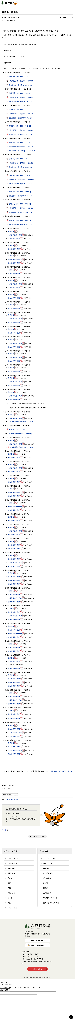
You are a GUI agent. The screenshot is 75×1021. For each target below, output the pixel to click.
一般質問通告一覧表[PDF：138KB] (21, 81)
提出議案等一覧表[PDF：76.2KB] (20, 101)
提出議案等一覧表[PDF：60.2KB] (20, 212)
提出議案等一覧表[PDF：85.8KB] (20, 134)
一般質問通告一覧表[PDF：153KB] (21, 208)
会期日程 (11, 231)
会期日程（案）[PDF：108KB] (19, 93)
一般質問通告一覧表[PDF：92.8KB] (21, 179)
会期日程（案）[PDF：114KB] (19, 175)
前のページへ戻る (38, 836)
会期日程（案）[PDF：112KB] (19, 142)
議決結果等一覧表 (14, 457)
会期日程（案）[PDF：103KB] (19, 159)
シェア (5, 830)
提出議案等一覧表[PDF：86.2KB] (20, 167)
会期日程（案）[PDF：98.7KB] (20, 204)
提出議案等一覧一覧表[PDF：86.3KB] (22, 150)
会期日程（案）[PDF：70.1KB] (20, 191)
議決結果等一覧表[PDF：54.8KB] (20, 433)
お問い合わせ (37, 969)
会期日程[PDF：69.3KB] (17, 429)
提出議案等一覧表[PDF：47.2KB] (20, 196)
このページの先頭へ (10, 799)
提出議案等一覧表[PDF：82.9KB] (20, 183)
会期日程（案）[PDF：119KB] (19, 76)
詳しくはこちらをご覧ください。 (62, 771)
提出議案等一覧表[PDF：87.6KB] (20, 85)
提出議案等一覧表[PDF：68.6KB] (20, 224)
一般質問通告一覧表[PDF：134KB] (21, 130)
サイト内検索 (62, 3)
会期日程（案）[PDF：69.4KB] (20, 220)
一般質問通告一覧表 (15, 235)
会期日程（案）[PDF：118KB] (19, 109)
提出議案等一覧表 (14, 238)
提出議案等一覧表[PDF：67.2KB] (20, 118)
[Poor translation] (7, 989)
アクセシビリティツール (67, 3)
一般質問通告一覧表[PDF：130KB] (21, 97)
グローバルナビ (72, 3)
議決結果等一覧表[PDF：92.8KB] (21, 447)
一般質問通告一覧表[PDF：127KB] (21, 114)
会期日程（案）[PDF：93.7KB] (20, 126)
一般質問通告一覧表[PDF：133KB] (21, 146)
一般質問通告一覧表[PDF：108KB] (21, 163)
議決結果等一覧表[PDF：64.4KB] (22, 421)
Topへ (71, 1017)
